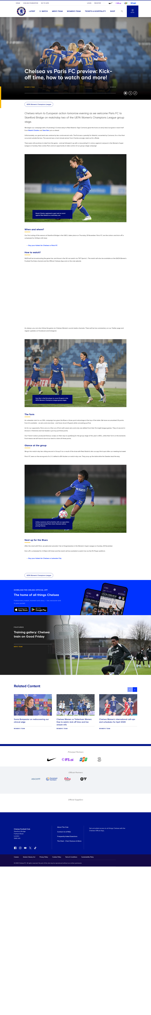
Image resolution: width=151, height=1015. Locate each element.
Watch (43, 11)
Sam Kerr (46, 130)
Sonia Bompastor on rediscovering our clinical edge (31, 720)
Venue (18, 3)
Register (97, 3)
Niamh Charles (33, 130)
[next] (135, 689)
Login (89, 3)
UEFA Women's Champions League (39, 104)
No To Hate (45, 3)
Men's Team (57, 11)
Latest (32, 11)
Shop (112, 11)
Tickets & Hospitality (95, 11)
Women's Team (74, 11)
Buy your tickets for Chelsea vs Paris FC (42, 245)
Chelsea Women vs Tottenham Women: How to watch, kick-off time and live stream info (74, 722)
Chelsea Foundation (30, 3)
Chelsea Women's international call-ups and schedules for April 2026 (117, 720)
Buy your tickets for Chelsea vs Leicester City (44, 558)
